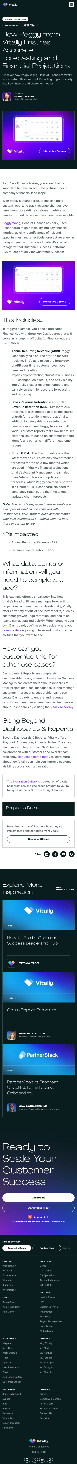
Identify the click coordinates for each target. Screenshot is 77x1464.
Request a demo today (34, 757)
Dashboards (11, 25)
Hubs (9, 926)
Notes (10, 998)
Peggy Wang (11, 223)
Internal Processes (30, 25)
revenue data (11, 630)
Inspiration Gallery (15, 19)
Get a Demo (38, 1197)
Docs (10, 1070)
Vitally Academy (61, 707)
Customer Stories (38, 839)
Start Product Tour (38, 1207)
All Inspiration (65, 888)
